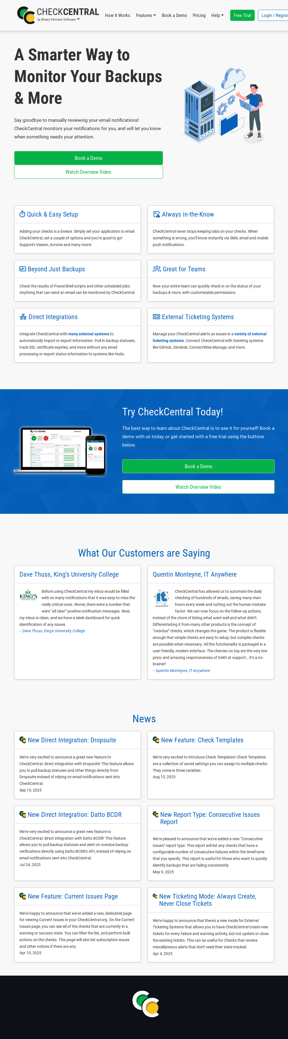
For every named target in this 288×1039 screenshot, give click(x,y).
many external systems (88, 334)
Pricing (199, 15)
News (144, 719)
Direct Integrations (53, 317)
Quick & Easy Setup (52, 214)
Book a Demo (174, 15)
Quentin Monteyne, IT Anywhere (183, 670)
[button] (58, 15)
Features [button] (144, 15)
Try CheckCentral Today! (172, 412)
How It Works (117, 15)
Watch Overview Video (88, 172)
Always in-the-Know (188, 214)
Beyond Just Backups (56, 269)
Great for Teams (184, 269)
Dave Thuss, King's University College (53, 631)
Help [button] (215, 15)
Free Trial (242, 15)
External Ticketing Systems (198, 317)
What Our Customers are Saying (144, 553)
